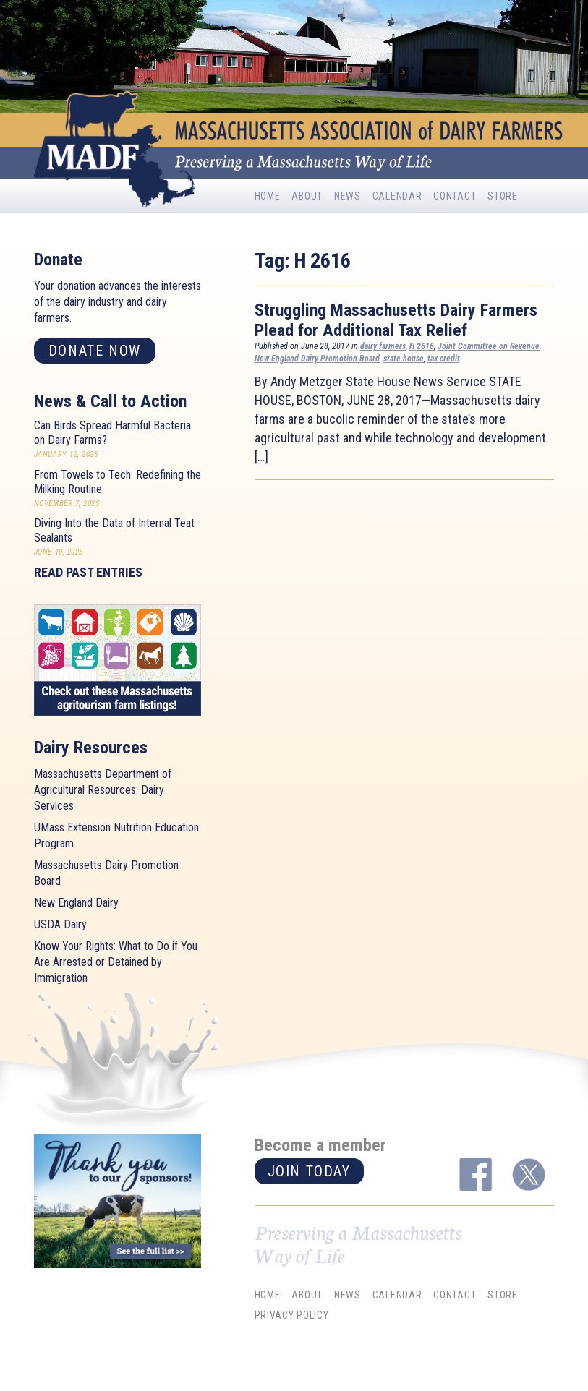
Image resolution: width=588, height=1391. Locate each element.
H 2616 (421, 346)
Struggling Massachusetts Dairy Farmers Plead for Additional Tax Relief (396, 320)
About (307, 196)
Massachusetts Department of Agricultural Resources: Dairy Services (102, 790)
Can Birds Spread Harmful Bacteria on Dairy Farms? (112, 433)
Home (268, 196)
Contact (454, 196)
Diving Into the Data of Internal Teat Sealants (114, 530)
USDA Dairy (60, 924)
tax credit (443, 359)
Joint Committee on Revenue (489, 346)
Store (502, 196)
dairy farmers (383, 346)
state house (403, 359)
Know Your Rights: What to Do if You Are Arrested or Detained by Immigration (115, 962)
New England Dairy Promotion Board (317, 359)
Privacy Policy (292, 1316)
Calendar (397, 196)
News (347, 196)
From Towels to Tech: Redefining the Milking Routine (117, 482)
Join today (309, 1171)
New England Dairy (76, 903)
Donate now (94, 350)
